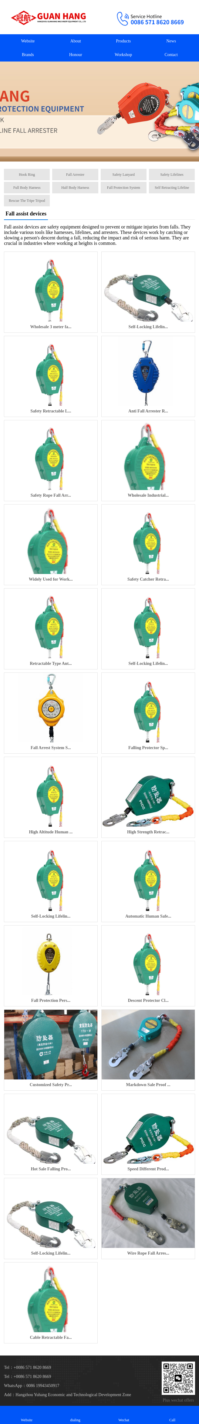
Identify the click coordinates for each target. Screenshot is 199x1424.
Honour (75, 54)
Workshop (123, 54)
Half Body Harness (75, 187)
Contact (171, 54)
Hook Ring (27, 174)
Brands (28, 54)
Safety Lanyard (123, 174)
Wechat (124, 1414)
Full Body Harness (27, 187)
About (75, 41)
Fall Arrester (75, 174)
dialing (75, 1414)
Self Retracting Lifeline (172, 187)
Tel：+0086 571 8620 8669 (27, 1376)
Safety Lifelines (171, 174)
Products (123, 41)
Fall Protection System (123, 187)
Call (172, 1414)
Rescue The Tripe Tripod (27, 200)
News (171, 41)
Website (28, 41)
